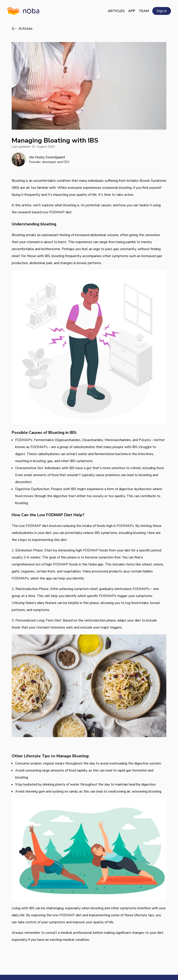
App (131, 11)
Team (144, 11)
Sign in (162, 11)
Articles (116, 11)
